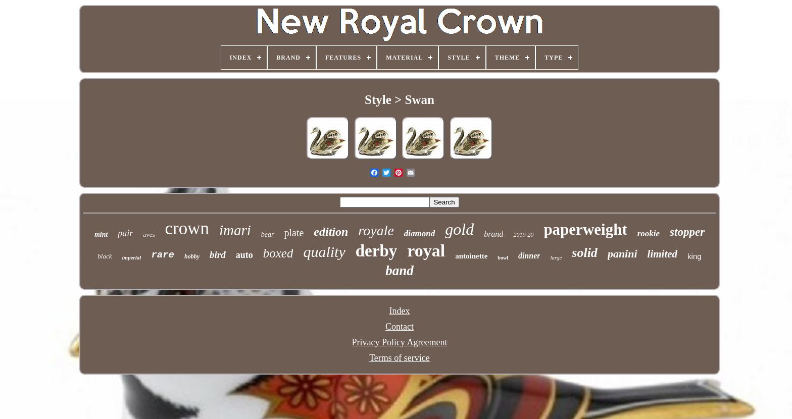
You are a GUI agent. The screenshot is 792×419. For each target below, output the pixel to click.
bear (267, 234)
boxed (278, 253)
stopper (687, 232)
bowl (503, 257)
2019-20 (523, 234)
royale (376, 230)
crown (187, 228)
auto (244, 255)
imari (235, 230)
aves (149, 234)
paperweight (585, 229)
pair (125, 233)
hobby (192, 256)
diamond (419, 233)
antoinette (471, 256)
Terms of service (399, 358)
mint (101, 234)
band (399, 270)
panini (622, 253)
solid (585, 252)
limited (663, 254)
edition (331, 231)
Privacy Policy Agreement (400, 342)
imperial (131, 257)
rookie (648, 233)
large (556, 257)
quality (324, 251)
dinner (529, 255)
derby (377, 251)
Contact (399, 327)
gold (459, 229)
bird (218, 254)
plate (294, 232)
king (694, 256)
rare (162, 254)
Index (399, 311)
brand (493, 234)
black (104, 256)
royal (426, 250)
